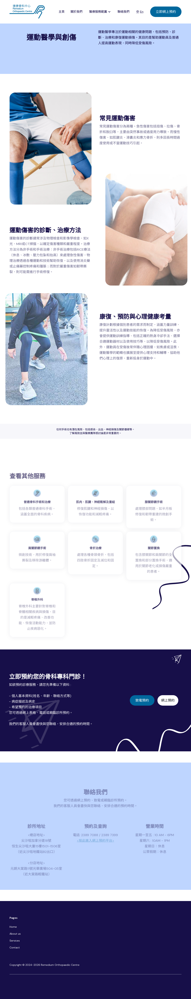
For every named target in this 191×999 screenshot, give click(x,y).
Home (13, 926)
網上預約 (168, 700)
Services (15, 940)
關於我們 (76, 12)
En (141, 12)
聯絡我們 (123, 12)
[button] (100, 11)
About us (15, 933)
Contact (15, 947)
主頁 (62, 12)
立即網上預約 (166, 12)
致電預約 (142, 700)
